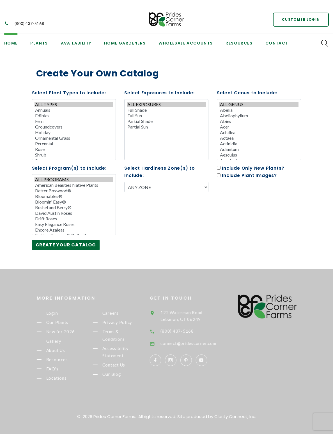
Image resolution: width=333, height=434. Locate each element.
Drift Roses (74, 218)
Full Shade (166, 110)
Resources (239, 43)
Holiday (74, 132)
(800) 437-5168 (29, 23)
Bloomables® (74, 196)
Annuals (74, 110)
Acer (258, 127)
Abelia (258, 110)
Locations (61, 378)
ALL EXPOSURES (166, 104)
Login (57, 313)
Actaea (258, 138)
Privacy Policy (122, 322)
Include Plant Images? (247, 175)
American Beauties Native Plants (74, 185)
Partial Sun (166, 127)
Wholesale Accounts (186, 43)
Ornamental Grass (74, 138)
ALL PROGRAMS (74, 179)
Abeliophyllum (258, 115)
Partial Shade (166, 121)
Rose (74, 149)
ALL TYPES (74, 104)
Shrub (74, 155)
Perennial (74, 143)
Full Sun (166, 115)
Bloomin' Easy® (74, 202)
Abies (258, 121)
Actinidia (258, 143)
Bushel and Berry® (74, 207)
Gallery (58, 341)
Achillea (258, 132)
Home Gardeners (125, 43)
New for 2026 (65, 331)
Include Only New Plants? (250, 168)
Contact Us (118, 364)
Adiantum (258, 149)
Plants (39, 43)
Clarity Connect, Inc (234, 416)
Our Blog (116, 374)
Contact (276, 43)
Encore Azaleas (74, 230)
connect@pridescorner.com (195, 343)
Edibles (74, 115)
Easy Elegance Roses (74, 224)
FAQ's (57, 368)
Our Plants (62, 322)
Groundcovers (74, 127)
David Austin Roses (74, 213)
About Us (60, 350)
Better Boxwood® (74, 190)
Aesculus (258, 155)
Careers (115, 313)
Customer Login (301, 19)
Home (11, 43)
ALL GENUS (258, 104)
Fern (74, 121)
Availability (76, 43)
